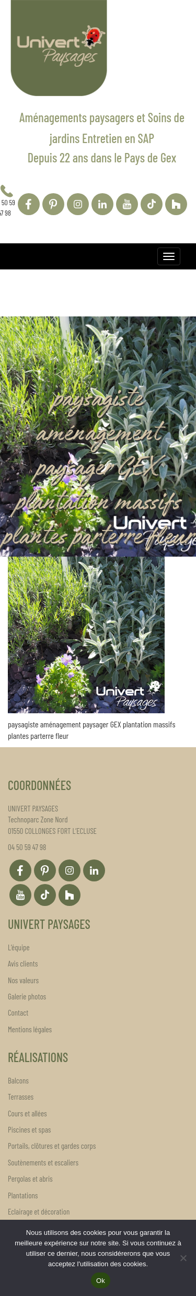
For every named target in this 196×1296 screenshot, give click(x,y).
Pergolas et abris (30, 1178)
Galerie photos (27, 996)
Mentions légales (30, 1029)
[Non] (183, 1258)
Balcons (18, 1080)
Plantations (23, 1195)
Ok (100, 1281)
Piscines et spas (29, 1129)
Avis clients (23, 963)
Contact (18, 1012)
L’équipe (19, 947)
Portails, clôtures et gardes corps (52, 1145)
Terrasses (20, 1096)
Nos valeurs (23, 980)
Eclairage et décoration (39, 1211)
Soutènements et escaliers (43, 1162)
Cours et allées (27, 1113)
